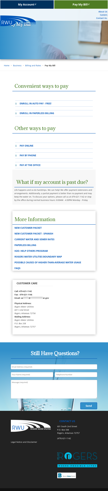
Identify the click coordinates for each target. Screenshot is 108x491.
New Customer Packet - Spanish (33, 233)
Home (6, 65)
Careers (103, 15)
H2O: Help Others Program (31, 250)
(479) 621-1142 (64, 438)
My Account (27, 4)
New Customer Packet (28, 227)
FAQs (17, 268)
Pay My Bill (81, 4)
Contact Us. (101, 18)
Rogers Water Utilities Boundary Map (38, 256)
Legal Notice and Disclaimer (24, 442)
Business (17, 65)
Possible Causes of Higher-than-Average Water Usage (47, 262)
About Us (102, 11)
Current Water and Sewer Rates (34, 239)
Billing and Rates (33, 65)
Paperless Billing (25, 245)
